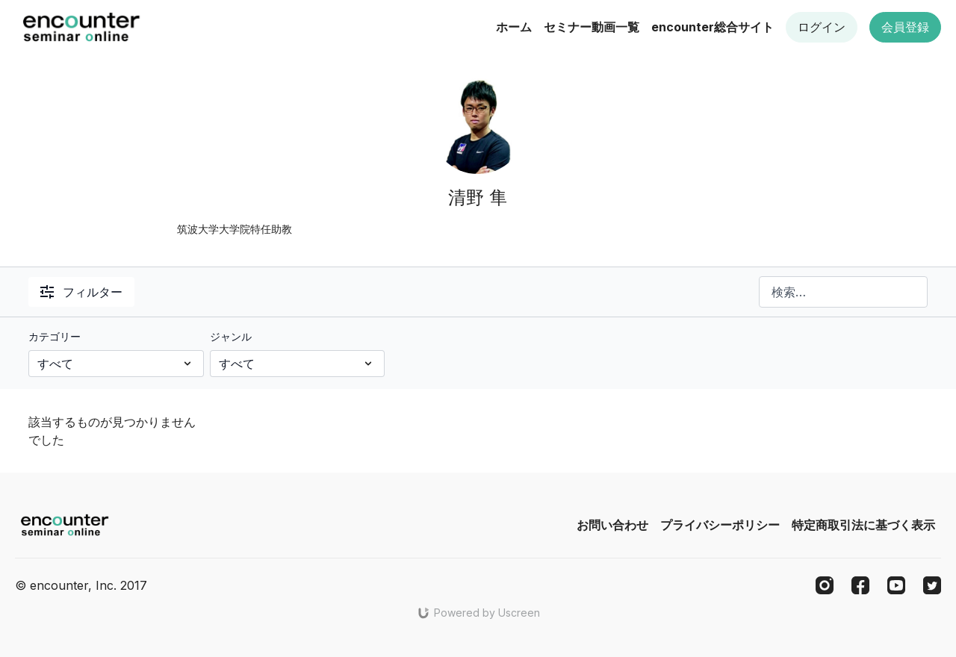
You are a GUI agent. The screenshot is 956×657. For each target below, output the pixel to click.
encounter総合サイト (712, 26)
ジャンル (231, 336)
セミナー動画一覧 (591, 26)
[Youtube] (896, 585)
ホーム (514, 26)
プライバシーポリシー (720, 524)
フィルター (81, 291)
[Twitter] (932, 585)
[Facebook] (860, 585)
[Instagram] (825, 585)
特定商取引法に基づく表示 (863, 524)
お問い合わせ (612, 524)
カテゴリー (54, 336)
